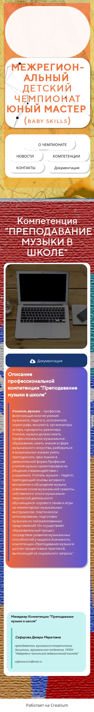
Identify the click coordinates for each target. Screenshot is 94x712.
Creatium (59, 705)
